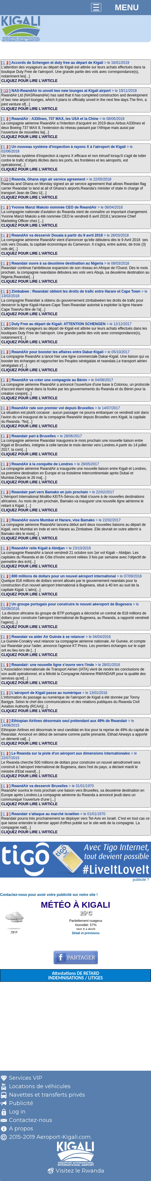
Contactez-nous (30, 1120)
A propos (21, 1128)
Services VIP (25, 1078)
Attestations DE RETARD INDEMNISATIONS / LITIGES (75, 975)
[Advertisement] (75, 1028)
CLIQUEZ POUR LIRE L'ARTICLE (29, 81)
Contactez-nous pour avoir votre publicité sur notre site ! (49, 895)
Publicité (21, 1103)
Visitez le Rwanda (80, 1170)
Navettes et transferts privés (47, 1094)
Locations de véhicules (40, 1086)
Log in (17, 1111)
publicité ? (141, 880)
